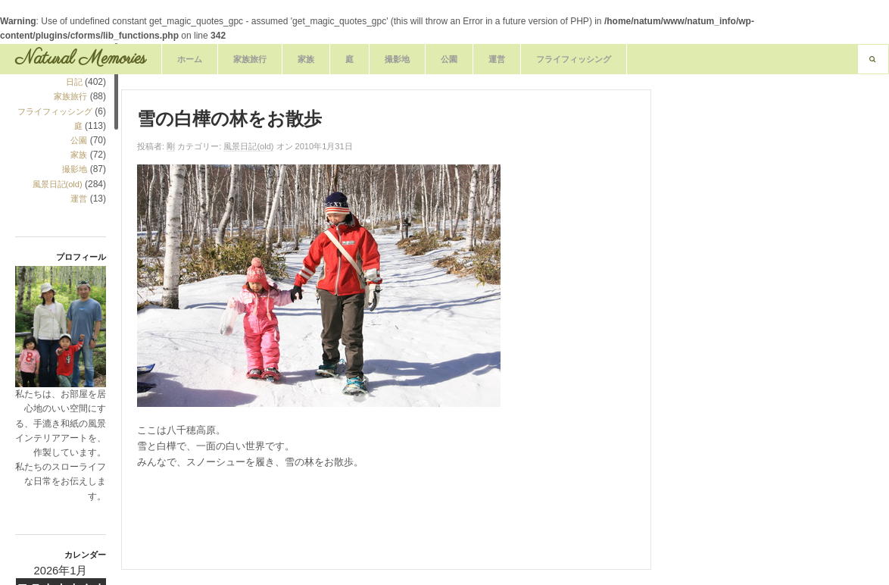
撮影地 (397, 59)
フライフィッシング (573, 59)
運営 (496, 59)
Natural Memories (80, 58)
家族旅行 (250, 59)
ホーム (189, 59)
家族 (306, 59)
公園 (449, 59)
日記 (74, 81)
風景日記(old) (58, 184)
